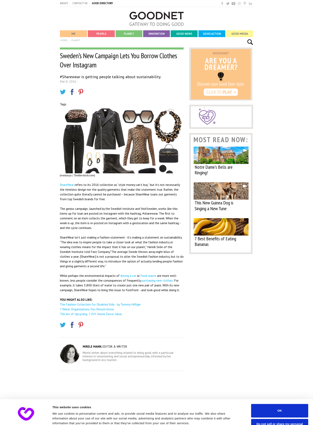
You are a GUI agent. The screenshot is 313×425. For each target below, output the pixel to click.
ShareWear (67, 185)
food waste (148, 276)
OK (279, 393)
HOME (63, 40)
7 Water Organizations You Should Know (87, 309)
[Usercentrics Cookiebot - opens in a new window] (25, 417)
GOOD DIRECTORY (102, 3)
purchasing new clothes (157, 280)
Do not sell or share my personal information (280, 408)
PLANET (75, 40)
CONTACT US (80, 3)
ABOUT (64, 3)
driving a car (128, 276)
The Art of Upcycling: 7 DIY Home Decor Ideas (91, 314)
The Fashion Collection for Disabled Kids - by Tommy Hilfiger (100, 304)
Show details (61, 417)
